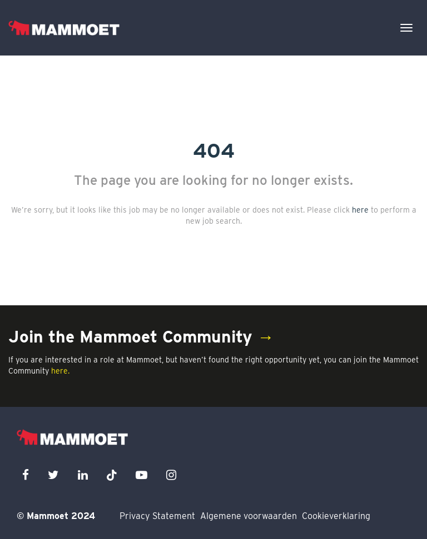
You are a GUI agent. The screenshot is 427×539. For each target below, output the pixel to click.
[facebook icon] (25, 475)
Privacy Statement (157, 516)
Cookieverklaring (336, 516)
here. (60, 370)
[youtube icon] (141, 475)
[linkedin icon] (82, 475)
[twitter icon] (53, 475)
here (360, 209)
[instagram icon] (171, 475)
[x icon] (111, 475)
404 (214, 150)
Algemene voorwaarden (248, 516)
